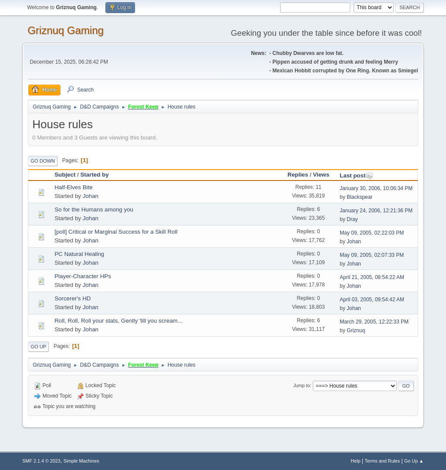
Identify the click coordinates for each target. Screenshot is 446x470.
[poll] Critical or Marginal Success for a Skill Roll (115, 231)
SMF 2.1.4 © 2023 (41, 460)
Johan (90, 196)
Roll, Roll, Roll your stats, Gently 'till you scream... (118, 320)
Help (355, 460)
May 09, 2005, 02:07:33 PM (372, 255)
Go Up (38, 346)
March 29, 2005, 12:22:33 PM (374, 322)
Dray (352, 219)
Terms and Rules (382, 460)
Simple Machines (81, 460)
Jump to (301, 385)
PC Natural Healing (79, 254)
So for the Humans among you (93, 209)
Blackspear (359, 197)
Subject (64, 174)
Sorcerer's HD (72, 298)
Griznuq (356, 330)
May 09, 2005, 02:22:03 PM (372, 233)
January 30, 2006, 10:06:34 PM (376, 188)
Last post (356, 175)
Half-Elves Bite (73, 187)
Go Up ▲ (414, 460)
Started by (94, 174)
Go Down (42, 160)
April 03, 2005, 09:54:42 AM (372, 299)
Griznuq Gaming (65, 30)
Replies (297, 174)
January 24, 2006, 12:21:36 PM (376, 211)
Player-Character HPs (82, 276)
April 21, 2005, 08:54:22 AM (372, 277)
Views (321, 174)
